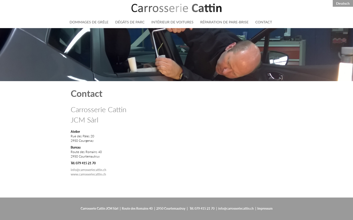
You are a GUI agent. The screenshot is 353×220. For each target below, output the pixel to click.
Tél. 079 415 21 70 (202, 208)
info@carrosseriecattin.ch (88, 169)
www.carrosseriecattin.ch (88, 174)
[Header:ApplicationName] (176, 8)
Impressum (265, 208)
